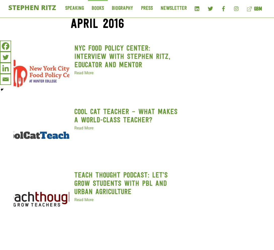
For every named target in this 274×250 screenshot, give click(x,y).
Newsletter (174, 8)
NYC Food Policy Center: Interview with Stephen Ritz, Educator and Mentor (122, 57)
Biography (122, 8)
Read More (83, 72)
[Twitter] (5, 57)
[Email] (5, 79)
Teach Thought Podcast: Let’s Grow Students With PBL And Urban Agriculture (121, 184)
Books (98, 8)
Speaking (74, 8)
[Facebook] (5, 46)
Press (147, 8)
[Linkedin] (5, 68)
